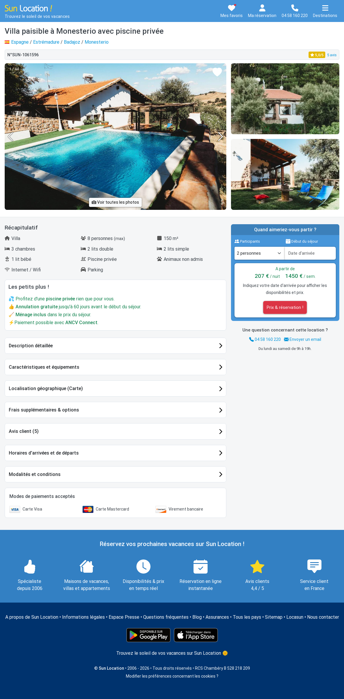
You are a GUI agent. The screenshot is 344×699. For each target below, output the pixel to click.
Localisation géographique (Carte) (46, 388)
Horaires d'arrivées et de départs (44, 453)
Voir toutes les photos (115, 202)
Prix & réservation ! (285, 307)
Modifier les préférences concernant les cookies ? (172, 676)
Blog (197, 617)
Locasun (294, 617)
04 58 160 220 (265, 339)
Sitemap (274, 617)
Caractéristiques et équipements (44, 367)
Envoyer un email (302, 339)
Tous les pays (247, 617)
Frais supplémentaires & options (44, 410)
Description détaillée (31, 345)
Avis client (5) (24, 431)
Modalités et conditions (35, 474)
